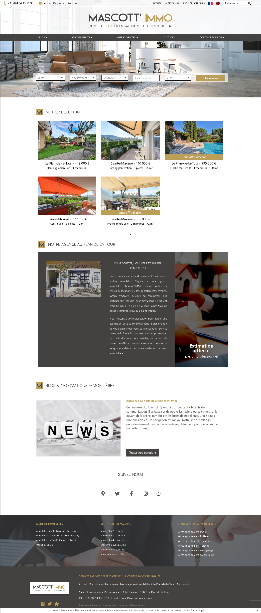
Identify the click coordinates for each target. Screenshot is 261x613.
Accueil (157, 3)
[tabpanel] (130, 176)
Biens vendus (184, 584)
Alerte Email (172, 3)
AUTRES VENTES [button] (127, 37)
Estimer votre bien (194, 3)
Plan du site (96, 584)
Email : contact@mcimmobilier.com (131, 598)
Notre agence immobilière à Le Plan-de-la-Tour (147, 584)
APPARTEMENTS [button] (81, 37)
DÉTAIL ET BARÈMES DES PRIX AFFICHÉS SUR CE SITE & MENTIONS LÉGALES (119, 576)
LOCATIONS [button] (169, 37)
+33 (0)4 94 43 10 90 (20, 3)
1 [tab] (130, 234)
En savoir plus (198, 610)
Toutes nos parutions (142, 452)
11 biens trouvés (211, 84)
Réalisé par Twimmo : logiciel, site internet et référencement (112, 605)
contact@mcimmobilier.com (60, 3)
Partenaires (111, 584)
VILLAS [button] (42, 37)
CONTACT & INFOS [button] (212, 37)
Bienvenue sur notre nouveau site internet (151, 400)
